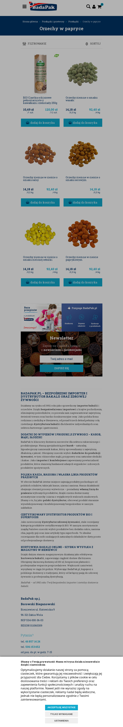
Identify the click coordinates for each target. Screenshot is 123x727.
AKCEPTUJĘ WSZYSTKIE (61, 707)
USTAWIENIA (61, 720)
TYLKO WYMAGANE (61, 714)
